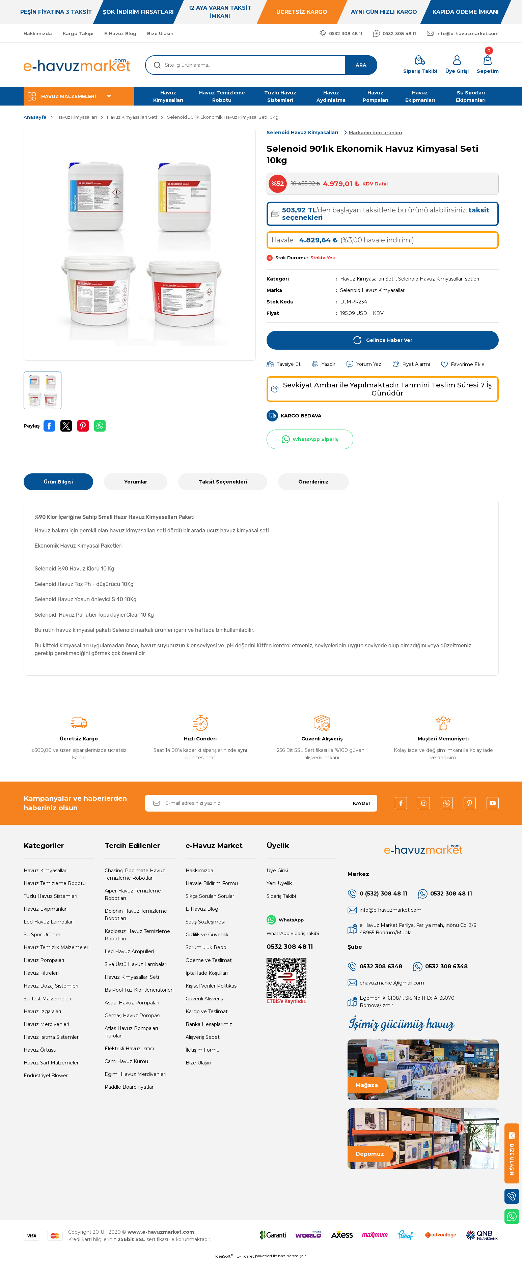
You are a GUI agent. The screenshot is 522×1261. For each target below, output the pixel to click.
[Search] (261, 65)
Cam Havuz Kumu (126, 1061)
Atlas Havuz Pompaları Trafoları (131, 1032)
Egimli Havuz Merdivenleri (135, 1074)
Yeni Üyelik (279, 883)
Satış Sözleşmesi (205, 922)
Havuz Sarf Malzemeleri (52, 1063)
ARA (361, 65)
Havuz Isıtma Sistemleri (52, 1037)
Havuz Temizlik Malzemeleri (56, 947)
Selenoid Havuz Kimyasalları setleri (438, 279)
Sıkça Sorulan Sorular (210, 896)
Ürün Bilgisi (58, 482)
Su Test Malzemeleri (47, 999)
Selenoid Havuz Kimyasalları (373, 290)
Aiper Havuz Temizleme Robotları (133, 894)
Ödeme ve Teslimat (209, 960)
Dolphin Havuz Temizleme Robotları (136, 914)
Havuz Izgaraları (42, 1011)
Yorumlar (135, 482)
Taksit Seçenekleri (222, 482)
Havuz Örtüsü (40, 1050)
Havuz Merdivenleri (46, 1024)
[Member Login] (457, 65)
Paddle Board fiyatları (130, 1087)
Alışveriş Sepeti (203, 1037)
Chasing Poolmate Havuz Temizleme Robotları (135, 874)
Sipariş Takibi (281, 896)
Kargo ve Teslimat (207, 1011)
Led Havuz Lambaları (49, 922)
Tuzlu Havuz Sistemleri (50, 896)
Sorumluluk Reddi (206, 947)
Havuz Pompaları (44, 960)
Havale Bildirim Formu (212, 883)
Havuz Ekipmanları (45, 909)
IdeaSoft (224, 1256)
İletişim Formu (203, 1050)
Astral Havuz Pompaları (132, 1003)
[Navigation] (79, 96)
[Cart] (488, 65)
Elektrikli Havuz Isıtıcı (129, 1049)
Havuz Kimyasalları (45, 871)
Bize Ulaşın (198, 1063)
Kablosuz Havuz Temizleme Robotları (137, 935)
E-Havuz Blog (202, 909)
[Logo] (77, 65)
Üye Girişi (277, 871)
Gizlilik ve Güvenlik (207, 935)
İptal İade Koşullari (207, 973)
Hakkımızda (199, 871)
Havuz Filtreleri (41, 973)
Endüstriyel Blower (46, 1076)
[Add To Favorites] (463, 364)
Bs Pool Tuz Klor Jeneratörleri (139, 990)
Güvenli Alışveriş (204, 999)
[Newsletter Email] (261, 803)
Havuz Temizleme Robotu (55, 883)
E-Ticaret (245, 1256)
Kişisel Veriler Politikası (212, 986)
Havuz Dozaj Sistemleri (51, 986)
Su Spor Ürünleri (42, 935)
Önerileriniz (313, 482)
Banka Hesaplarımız (209, 1024)
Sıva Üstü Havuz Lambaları (136, 964)
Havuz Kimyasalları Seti (367, 279)
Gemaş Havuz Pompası (132, 1016)
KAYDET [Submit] (362, 803)
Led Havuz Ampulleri (129, 951)
